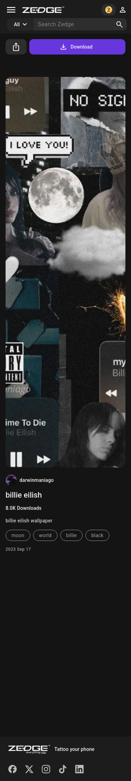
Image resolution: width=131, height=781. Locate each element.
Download (75, 47)
